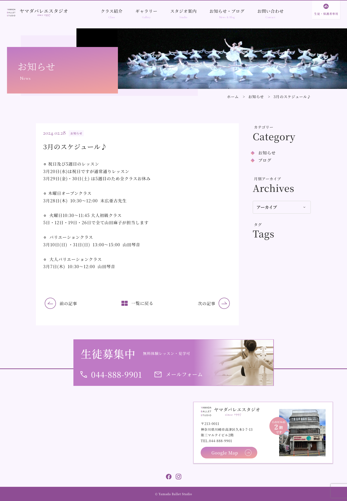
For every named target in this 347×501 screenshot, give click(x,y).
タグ (258, 224)
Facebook (169, 476)
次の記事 (207, 303)
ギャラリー (146, 11)
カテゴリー (264, 127)
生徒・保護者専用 (326, 14)
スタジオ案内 (183, 11)
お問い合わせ (270, 11)
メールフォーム (184, 374)
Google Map (224, 453)
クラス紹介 (112, 11)
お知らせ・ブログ (227, 11)
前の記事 (68, 303)
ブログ (264, 160)
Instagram (178, 476)
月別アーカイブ (267, 178)
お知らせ (256, 96)
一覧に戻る (142, 303)
